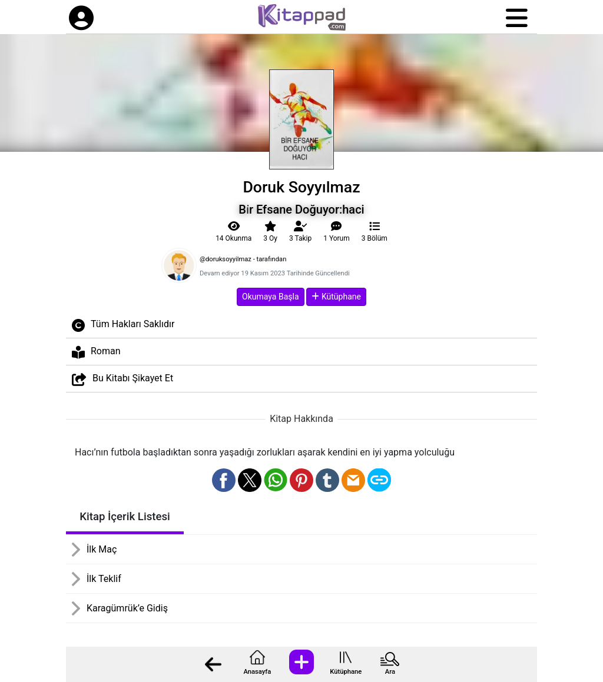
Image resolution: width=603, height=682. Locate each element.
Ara (390, 672)
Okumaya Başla (270, 296)
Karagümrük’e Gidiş (127, 608)
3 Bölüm (374, 231)
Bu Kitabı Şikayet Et (122, 379)
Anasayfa (257, 672)
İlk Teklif (104, 578)
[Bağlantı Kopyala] (379, 480)
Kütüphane (346, 672)
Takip (300, 231)
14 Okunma (233, 231)
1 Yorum (336, 231)
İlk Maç (102, 549)
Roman (96, 352)
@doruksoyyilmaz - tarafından (243, 259)
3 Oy (270, 231)
